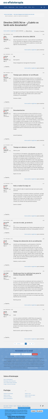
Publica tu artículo (7, 393)
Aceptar (33, 411)
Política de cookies (25, 404)
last (33, 342)
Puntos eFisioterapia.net (8, 397)
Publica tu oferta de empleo (30, 393)
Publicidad (19, 404)
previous (18, 342)
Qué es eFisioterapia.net (8, 378)
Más (33, 7)
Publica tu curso (28, 392)
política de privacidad (29, 355)
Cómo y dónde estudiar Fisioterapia (10, 381)
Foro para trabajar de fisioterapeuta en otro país (24, 14)
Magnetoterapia (11, 7)
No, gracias (39, 411)
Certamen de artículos (8, 395)
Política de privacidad (7, 406)
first (15, 342)
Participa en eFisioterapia (8, 392)
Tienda (17, 7)
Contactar (11, 404)
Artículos (5, 7)
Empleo (25, 7)
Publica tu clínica (28, 395)
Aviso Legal (6, 404)
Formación (21, 7)
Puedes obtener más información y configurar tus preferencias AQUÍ (16, 417)
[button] (44, 7)
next (30, 342)
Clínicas (29, 7)
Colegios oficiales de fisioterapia (9, 383)
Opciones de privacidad (24, 408)
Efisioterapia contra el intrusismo (10, 379)
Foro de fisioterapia (8, 14)
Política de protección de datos (33, 366)
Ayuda (15, 404)
